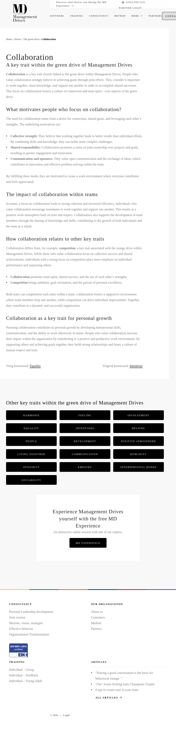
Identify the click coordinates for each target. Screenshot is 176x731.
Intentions (136, 366)
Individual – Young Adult (25, 681)
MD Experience (88, 543)
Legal (66, 715)
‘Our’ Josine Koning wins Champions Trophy (125, 684)
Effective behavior (21, 628)
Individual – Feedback (23, 675)
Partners (96, 628)
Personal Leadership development (31, 611)
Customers (98, 617)
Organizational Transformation (29, 634)
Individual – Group (21, 669)
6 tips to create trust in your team (117, 690)
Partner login (130, 7)
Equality (35, 366)
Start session (17, 617)
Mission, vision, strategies (26, 623)
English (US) (135, 2)
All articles (109, 697)
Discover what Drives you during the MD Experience (81, 4)
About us (97, 611)
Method (96, 623)
